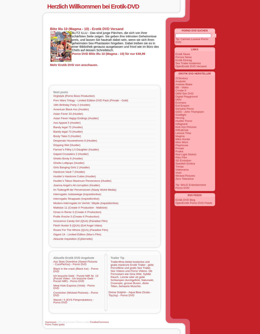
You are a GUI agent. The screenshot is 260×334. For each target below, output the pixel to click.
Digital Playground (187, 96)
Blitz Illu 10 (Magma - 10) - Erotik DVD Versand (87, 29)
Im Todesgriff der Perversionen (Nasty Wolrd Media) (84, 189)
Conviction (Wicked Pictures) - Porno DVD (75, 294)
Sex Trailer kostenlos (188, 63)
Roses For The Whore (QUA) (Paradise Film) (80, 229)
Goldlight (181, 114)
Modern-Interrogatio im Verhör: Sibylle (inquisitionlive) (85, 203)
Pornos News (184, 57)
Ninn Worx (182, 142)
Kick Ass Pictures (186, 127)
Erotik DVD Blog (185, 199)
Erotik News (183, 54)
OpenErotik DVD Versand (191, 66)
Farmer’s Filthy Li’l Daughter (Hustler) (76, 149)
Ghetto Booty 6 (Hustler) (68, 158)
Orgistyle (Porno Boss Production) (74, 95)
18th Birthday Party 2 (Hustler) (71, 104)
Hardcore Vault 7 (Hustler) (69, 171)
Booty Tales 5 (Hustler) (67, 136)
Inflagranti (181, 123)
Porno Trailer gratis (55, 324)
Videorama (182, 169)
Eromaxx (181, 102)
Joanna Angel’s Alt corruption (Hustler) (76, 185)
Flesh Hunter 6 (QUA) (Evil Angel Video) (77, 225)
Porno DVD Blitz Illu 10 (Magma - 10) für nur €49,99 (108, 53)
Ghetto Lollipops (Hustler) (68, 162)
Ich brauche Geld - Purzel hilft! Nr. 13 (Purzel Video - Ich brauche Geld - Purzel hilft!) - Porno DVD (75, 278)
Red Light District (186, 154)
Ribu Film (181, 157)
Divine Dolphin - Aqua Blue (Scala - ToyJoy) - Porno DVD (130, 294)
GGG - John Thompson (190, 111)
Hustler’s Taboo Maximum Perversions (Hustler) (82, 180)
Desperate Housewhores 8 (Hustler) (75, 140)
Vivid (178, 172)
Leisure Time (183, 133)
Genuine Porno (185, 108)
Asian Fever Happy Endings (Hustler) (76, 118)
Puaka (179, 151)
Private (180, 148)
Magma (180, 136)
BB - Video (182, 87)
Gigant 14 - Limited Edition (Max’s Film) (77, 234)
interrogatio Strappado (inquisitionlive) (76, 198)
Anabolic (181, 81)
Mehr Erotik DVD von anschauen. (74, 65)
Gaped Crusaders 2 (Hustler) (71, 154)
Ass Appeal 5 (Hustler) (67, 122)
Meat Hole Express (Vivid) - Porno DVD (74, 287)
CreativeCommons (99, 322)
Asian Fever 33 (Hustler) (68, 113)
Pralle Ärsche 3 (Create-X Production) (76, 216)
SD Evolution (183, 160)
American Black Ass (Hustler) (71, 109)
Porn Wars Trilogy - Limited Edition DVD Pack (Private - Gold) (90, 100)
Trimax (180, 166)
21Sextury (182, 78)
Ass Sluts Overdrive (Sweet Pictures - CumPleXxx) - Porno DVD (75, 263)
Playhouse (182, 145)
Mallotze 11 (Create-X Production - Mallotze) (80, 207)
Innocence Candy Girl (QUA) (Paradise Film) (80, 221)
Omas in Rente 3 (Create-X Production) (77, 212)
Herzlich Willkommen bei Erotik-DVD (93, 6)
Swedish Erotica (185, 163)
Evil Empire (182, 105)
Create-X (181, 90)
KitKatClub (182, 130)
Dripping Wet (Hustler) (66, 145)
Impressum (51, 322)
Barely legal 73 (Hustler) (68, 131)
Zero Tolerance (185, 178)
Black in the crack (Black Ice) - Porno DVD (75, 270)
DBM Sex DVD (185, 93)
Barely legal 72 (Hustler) (68, 127)
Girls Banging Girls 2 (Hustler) (71, 167)
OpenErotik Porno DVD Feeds (194, 202)
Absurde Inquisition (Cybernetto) (73, 238)
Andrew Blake (184, 84)
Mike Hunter (183, 139)
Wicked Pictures (185, 175)
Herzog (180, 117)
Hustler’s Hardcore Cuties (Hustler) (74, 176)
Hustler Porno (184, 120)
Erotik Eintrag (184, 60)
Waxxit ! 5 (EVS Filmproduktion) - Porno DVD (73, 301)
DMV (179, 99)
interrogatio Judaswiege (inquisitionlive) (77, 194)
